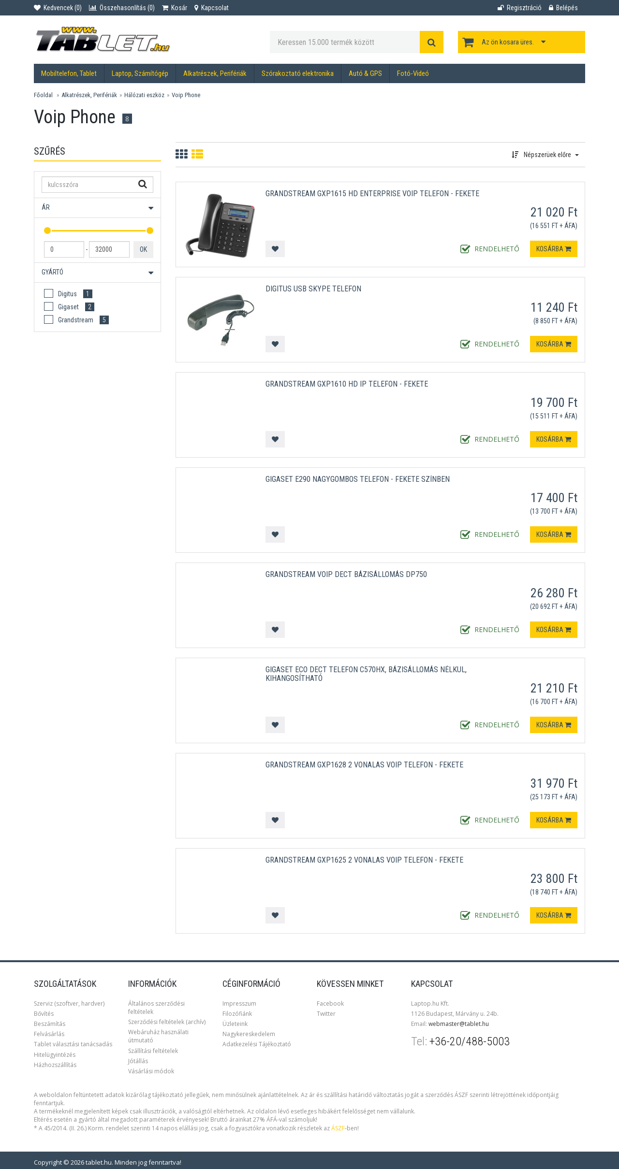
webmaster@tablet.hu (458, 1024)
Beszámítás (49, 1024)
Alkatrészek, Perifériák (215, 73)
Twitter (326, 1014)
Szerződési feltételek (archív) (167, 1022)
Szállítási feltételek (153, 1051)
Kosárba (553, 249)
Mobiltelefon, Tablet (69, 73)
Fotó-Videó (413, 73)
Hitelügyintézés (54, 1055)
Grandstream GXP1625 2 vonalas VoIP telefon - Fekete (364, 860)
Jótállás (138, 1061)
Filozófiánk (237, 1014)
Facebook (330, 1003)
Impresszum (239, 1003)
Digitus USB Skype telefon (313, 288)
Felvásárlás (49, 1034)
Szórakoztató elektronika (298, 73)
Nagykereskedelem (248, 1034)
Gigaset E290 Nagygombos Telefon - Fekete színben (357, 479)
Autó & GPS (365, 73)
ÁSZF (338, 1128)
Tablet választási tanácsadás (73, 1044)
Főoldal (43, 95)
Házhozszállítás (55, 1065)
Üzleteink (235, 1024)
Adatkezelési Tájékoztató (256, 1044)
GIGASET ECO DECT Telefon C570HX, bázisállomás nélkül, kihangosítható (366, 674)
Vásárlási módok (151, 1071)
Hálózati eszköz (144, 95)
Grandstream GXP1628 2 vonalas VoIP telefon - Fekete (364, 764)
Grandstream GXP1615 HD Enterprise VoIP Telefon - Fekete (372, 193)
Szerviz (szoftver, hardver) (69, 1003)
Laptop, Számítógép (140, 73)
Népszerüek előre (545, 155)
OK (143, 249)
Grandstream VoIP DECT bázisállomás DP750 (346, 574)
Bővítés (44, 1014)
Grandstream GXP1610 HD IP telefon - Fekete (346, 384)
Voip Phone (186, 95)
